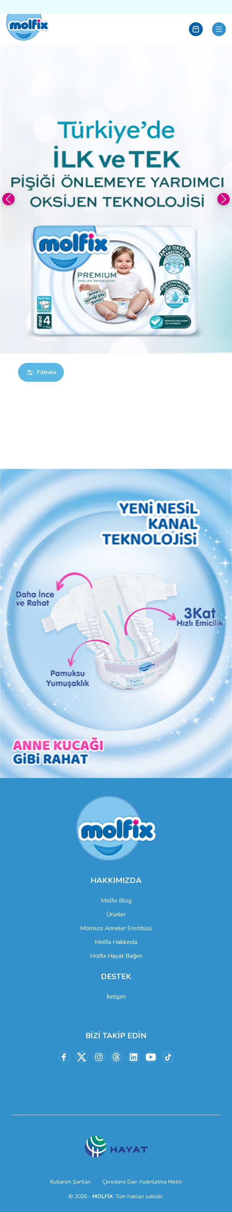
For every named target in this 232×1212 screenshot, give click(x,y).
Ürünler (116, 914)
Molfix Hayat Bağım (116, 956)
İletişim (116, 997)
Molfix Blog (116, 900)
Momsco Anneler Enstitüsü (116, 928)
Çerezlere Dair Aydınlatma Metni (142, 1181)
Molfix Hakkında (116, 942)
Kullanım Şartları (70, 1181)
